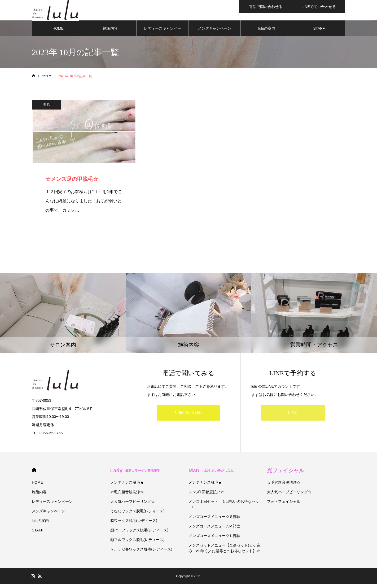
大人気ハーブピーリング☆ (132, 502)
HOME (58, 29)
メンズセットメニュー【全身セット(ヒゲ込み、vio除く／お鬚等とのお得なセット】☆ (224, 549)
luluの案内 (266, 29)
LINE (293, 413)
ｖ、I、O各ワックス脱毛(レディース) (141, 550)
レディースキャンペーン (162, 32)
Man (211, 471)
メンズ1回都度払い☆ (206, 493)
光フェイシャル (285, 471)
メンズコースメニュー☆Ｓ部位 (214, 517)
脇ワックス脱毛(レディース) (133, 521)
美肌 (46, 105)
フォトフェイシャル (283, 502)
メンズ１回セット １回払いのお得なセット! (223, 505)
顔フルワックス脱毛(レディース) (137, 540)
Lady (135, 471)
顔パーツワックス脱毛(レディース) (139, 531)
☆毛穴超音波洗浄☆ (127, 493)
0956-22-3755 (188, 413)
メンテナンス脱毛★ (127, 483)
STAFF (319, 29)
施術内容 (110, 29)
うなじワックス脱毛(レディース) (137, 512)
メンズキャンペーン (214, 29)
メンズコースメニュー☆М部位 (214, 527)
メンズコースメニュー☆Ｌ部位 (214, 536)
